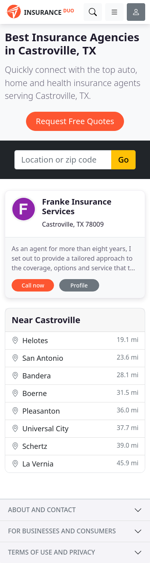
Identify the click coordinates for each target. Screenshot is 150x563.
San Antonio (75, 358)
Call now (33, 285)
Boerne (75, 393)
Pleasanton (75, 411)
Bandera (75, 375)
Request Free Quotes (75, 121)
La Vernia (75, 463)
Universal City (75, 428)
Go (123, 159)
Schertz (75, 446)
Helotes (75, 340)
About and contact (42, 509)
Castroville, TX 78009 (73, 224)
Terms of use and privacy (51, 552)
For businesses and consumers (62, 531)
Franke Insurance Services (77, 206)
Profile (79, 285)
